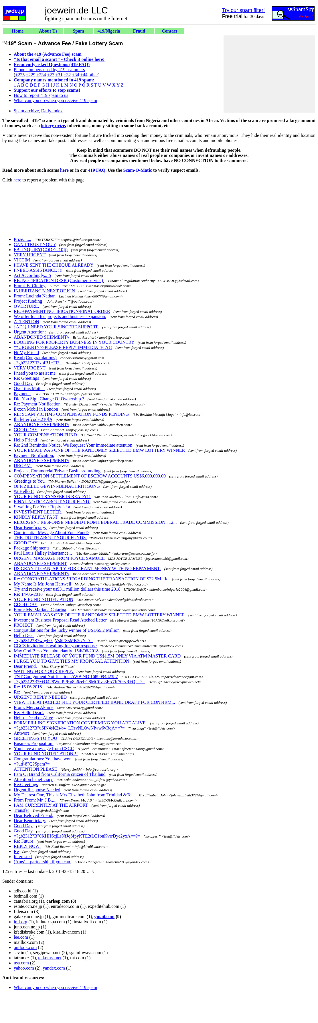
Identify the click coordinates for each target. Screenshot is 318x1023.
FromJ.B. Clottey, (30, 285)
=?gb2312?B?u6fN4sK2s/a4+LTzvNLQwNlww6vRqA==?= (69, 728)
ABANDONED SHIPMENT (40, 563)
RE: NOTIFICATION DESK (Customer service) (59, 280)
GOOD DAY (25, 429)
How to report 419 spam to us (41, 95)
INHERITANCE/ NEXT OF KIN (44, 290)
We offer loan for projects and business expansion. (60, 316)
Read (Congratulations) (35, 357)
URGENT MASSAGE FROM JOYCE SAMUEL (59, 558)
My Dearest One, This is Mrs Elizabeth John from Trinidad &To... (74, 794)
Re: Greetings (26, 378)
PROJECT (23, 625)
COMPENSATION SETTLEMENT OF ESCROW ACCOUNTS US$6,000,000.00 (90, 475)
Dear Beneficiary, (30, 527)
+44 (84, 74)
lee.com (21, 937)
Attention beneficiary (33, 779)
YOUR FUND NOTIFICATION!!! (46, 753)
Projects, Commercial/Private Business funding (57, 470)
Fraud (139, 31)
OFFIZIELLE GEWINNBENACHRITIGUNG (57, 486)
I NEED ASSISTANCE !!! (38, 270)
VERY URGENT (30, 254)
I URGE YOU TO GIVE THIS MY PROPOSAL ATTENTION (71, 661)
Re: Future (23, 841)
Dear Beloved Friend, (33, 815)
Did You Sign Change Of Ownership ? (49, 398)
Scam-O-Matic (137, 170)
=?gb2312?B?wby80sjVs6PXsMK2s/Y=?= (53, 640)
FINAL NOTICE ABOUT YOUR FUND (52, 501)
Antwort (21, 733)
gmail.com (104, 916)
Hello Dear (24, 635)
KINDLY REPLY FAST (36, 517)
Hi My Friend (26, 352)
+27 (50, 74)
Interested (23, 856)
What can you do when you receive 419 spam (55, 100)
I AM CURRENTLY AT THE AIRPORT (51, 805)
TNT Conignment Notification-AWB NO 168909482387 (66, 676)
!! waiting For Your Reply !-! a (42, 506)
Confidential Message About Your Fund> (51, 532)
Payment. (22, 393)
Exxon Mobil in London (36, 409)
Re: (17, 692)
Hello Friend (25, 439)
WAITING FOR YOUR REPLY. (44, 671)
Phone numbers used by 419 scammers (49, 69)
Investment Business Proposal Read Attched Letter (60, 620)
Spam (78, 31)
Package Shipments (32, 548)
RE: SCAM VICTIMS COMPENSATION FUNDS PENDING (71, 414)
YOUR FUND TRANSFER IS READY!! (52, 496)
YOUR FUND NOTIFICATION (43, 599)
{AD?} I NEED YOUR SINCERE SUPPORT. (56, 326)
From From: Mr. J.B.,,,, (36, 800)
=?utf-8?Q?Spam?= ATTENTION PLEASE (35, 767)
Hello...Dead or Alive (33, 717)
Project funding (28, 301)
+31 (58, 74)
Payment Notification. (34, 455)
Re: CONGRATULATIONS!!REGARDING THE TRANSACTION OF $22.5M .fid (91, 578)
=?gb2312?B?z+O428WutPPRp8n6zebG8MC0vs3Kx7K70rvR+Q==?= (79, 681)
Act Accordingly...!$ (32, 275)
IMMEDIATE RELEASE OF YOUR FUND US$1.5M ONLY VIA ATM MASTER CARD (97, 656)
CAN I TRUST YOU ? (35, 244)
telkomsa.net (49, 957)
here (64, 170)
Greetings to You (29, 481)
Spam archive (26, 110)
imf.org (20, 921)
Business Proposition (34, 743)
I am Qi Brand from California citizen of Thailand (60, 774)
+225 (20, 74)
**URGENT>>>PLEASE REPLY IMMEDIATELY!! (63, 347)
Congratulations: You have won (43, 758)
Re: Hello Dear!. (29, 712)
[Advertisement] (269, 74)
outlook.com (25, 947)
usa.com (21, 962)
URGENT (23, 465)
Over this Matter (29, 388)
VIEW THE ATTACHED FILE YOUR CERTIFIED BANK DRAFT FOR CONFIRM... (94, 702)
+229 (30, 74)
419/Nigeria (108, 31)
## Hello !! (24, 491)
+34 (75, 74)
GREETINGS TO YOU (35, 738)
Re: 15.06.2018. (28, 686)
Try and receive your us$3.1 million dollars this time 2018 (67, 589)
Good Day (23, 383)
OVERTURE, (26, 306)
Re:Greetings (26, 784)
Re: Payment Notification (37, 403)
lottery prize (53, 125)
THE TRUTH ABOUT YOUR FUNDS (50, 537)
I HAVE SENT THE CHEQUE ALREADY (53, 265)
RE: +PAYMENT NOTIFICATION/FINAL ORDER (62, 311)
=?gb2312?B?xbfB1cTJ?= (38, 362)
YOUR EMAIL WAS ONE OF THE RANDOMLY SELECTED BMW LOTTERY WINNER (100, 450)
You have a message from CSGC (44, 748)
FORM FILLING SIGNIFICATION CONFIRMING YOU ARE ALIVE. (80, 722)
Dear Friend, (25, 666)
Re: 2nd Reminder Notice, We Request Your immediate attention (73, 445)
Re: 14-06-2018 (28, 594)
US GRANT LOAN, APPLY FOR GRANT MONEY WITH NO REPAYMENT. (87, 568)
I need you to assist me (35, 373)
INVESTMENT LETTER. (38, 511)
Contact (169, 31)
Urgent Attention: (30, 331)
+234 (41, 74)
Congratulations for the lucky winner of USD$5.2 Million (67, 630)
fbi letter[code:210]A (33, 419)
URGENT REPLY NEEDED (40, 697)
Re (16, 851)
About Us (48, 31)
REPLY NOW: (27, 846)
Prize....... (22, 239)
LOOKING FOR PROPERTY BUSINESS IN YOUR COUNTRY (74, 342)
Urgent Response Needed (37, 789)
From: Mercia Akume (34, 707)
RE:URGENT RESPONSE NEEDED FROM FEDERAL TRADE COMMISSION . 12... (95, 522)
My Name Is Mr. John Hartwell (42, 584)
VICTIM (22, 259)
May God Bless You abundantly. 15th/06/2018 (56, 650)
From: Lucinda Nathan (35, 295)
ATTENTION (26, 321)
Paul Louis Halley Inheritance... (43, 553)
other (93, 74)
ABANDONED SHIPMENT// (41, 337)
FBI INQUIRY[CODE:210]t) (41, 249)
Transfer (21, 810)
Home (18, 31)
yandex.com (54, 968)
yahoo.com (24, 968)
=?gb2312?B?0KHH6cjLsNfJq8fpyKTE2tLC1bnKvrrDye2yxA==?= (77, 836)
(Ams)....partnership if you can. (42, 861)
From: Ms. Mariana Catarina (40, 609)
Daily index (52, 110)
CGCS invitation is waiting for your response (55, 645)
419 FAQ (97, 170)
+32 (67, 74)
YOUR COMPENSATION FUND (45, 434)
